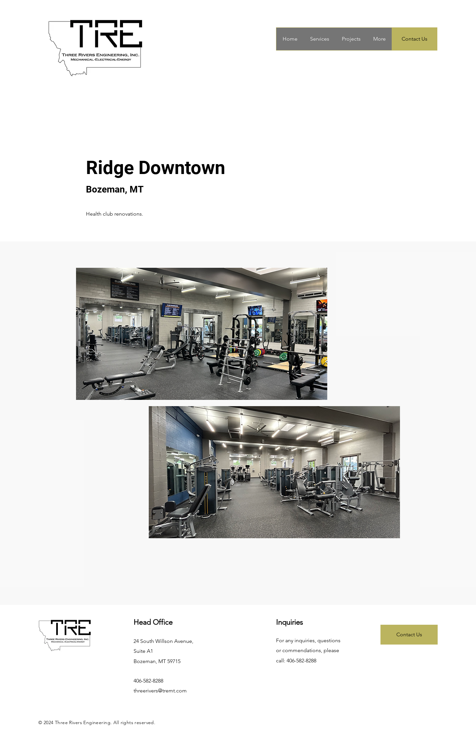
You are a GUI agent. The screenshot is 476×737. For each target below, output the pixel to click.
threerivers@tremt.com (160, 690)
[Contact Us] (414, 39)
